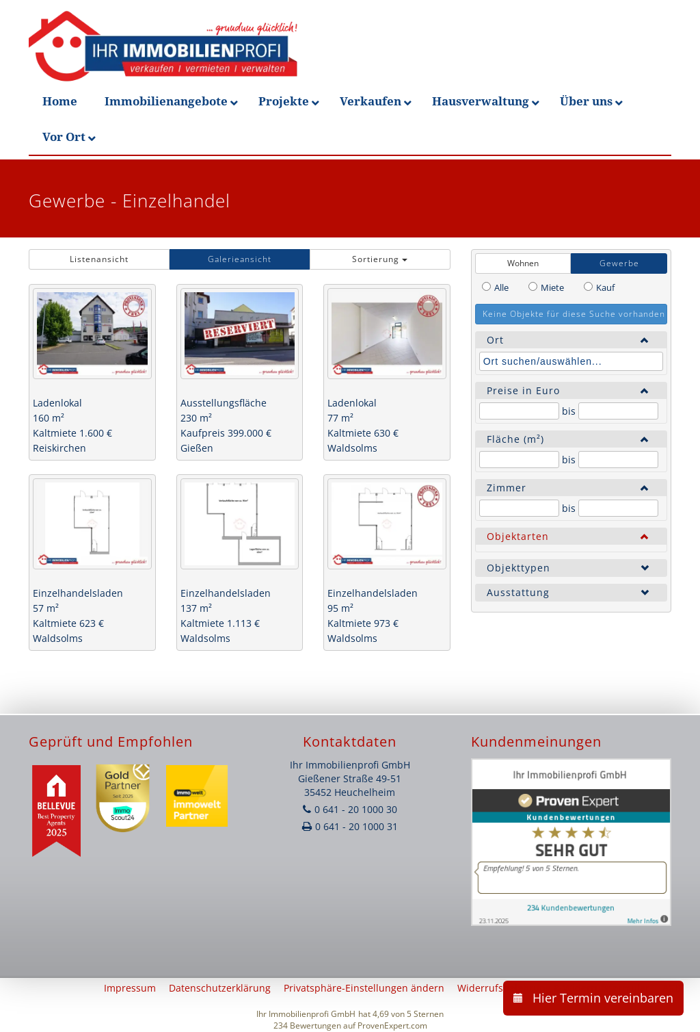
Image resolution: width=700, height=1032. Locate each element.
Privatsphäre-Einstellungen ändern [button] (364, 987)
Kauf (605, 287)
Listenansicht (99, 259)
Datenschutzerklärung (220, 987)
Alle (501, 287)
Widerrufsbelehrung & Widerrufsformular (553, 987)
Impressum (130, 987)
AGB (672, 987)
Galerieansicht (239, 259)
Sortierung (379, 259)
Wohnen (523, 263)
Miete (552, 287)
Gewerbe (619, 263)
